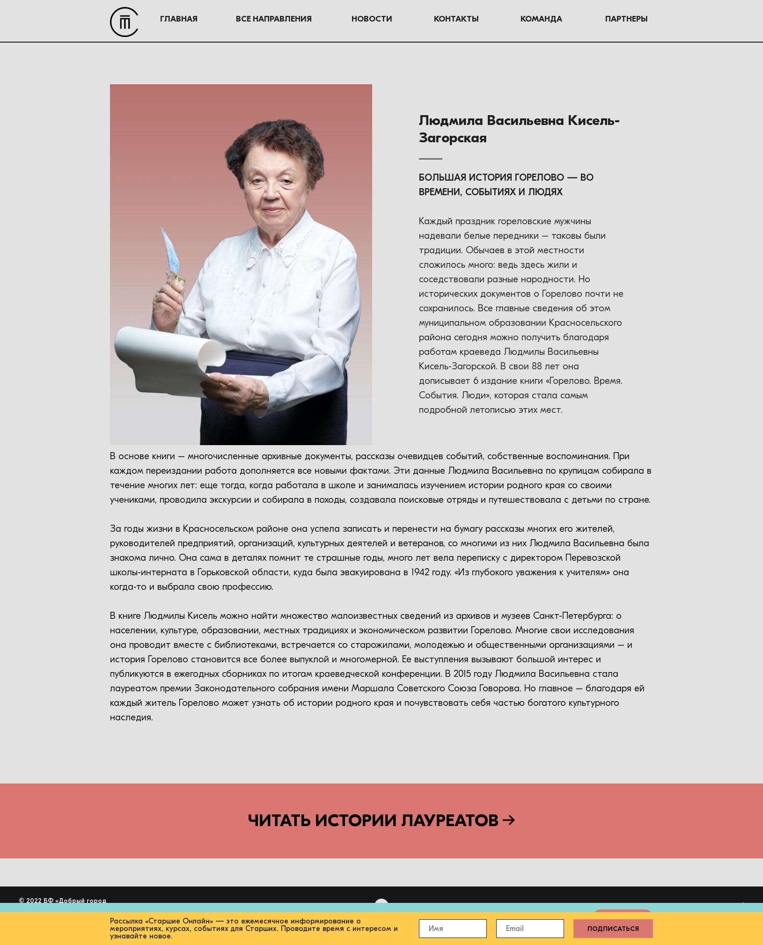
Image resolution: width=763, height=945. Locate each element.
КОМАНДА (469, 19)
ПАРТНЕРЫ (554, 19)
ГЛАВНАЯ (106, 19)
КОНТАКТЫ (383, 19)
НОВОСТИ (299, 19)
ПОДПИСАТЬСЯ (613, 929)
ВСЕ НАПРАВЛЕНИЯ (201, 19)
